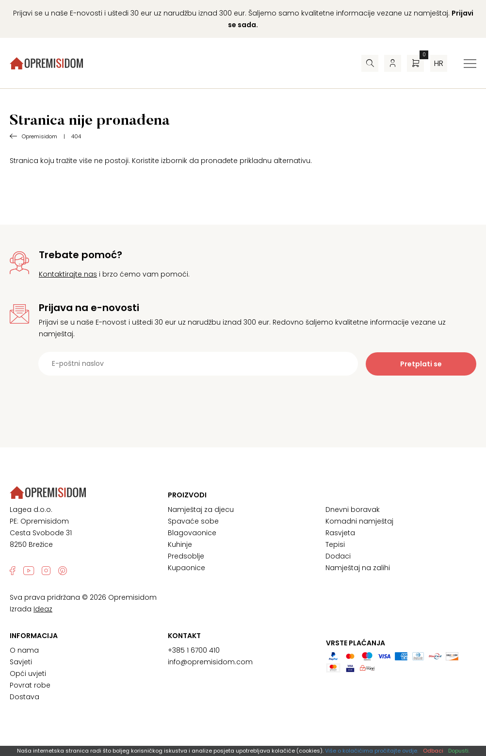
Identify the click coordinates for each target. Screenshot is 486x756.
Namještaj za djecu (201, 509)
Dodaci (338, 556)
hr (438, 63)
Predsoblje (186, 556)
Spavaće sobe (193, 521)
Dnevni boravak (352, 509)
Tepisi (335, 544)
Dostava (24, 697)
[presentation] (243, 399)
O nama (24, 650)
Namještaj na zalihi (357, 568)
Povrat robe (30, 685)
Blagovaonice (192, 533)
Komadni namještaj (359, 521)
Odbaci (433, 751)
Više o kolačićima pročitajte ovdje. (371, 751)
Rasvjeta (340, 533)
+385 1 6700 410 (194, 650)
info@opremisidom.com (210, 662)
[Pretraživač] (369, 63)
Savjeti (21, 662)
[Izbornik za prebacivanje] (470, 63)
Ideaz (42, 609)
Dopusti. (459, 751)
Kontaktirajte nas (68, 274)
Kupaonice (186, 568)
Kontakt (184, 636)
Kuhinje (180, 544)
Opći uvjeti (28, 673)
